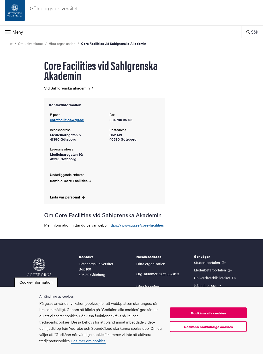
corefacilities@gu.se (67, 120)
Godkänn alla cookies (208, 313)
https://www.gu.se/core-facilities (136, 225)
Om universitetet (30, 43)
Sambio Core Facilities (70, 181)
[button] (120, 32)
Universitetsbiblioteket (215, 277)
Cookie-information (36, 282)
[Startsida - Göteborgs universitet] (131, 12)
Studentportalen (210, 262)
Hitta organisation (62, 43)
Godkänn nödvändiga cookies (208, 326)
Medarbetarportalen (213, 269)
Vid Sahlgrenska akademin (68, 88)
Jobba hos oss (207, 285)
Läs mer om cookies (88, 340)
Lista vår (67, 197)
